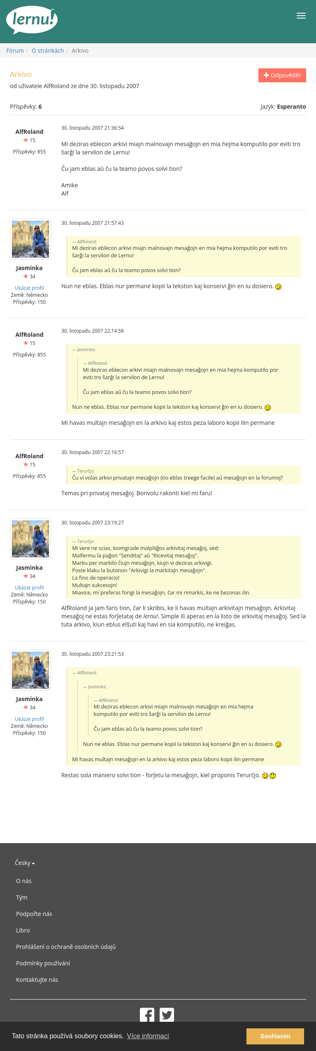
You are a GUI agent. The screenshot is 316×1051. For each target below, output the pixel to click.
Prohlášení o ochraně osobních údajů (66, 947)
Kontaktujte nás (37, 979)
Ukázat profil (29, 287)
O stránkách (48, 50)
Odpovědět (282, 75)
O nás (24, 881)
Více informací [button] (148, 1035)
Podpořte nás (34, 914)
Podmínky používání (43, 963)
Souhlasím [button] (275, 1036)
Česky (25, 863)
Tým (22, 897)
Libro (23, 930)
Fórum (15, 50)
